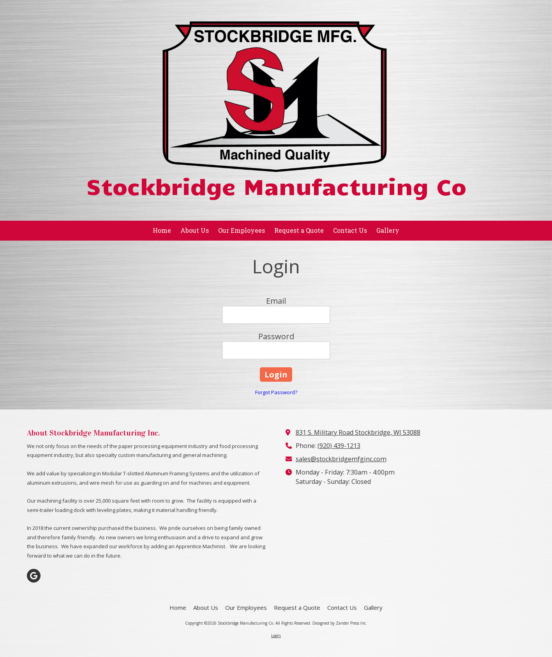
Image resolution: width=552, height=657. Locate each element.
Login (276, 635)
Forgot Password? (276, 392)
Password (276, 336)
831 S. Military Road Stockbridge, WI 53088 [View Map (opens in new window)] (358, 432)
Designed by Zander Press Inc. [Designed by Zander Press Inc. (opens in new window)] (339, 623)
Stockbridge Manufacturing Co (276, 185)
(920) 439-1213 (338, 445)
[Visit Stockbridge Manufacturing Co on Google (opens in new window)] (34, 576)
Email (276, 301)
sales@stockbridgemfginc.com (341, 459)
